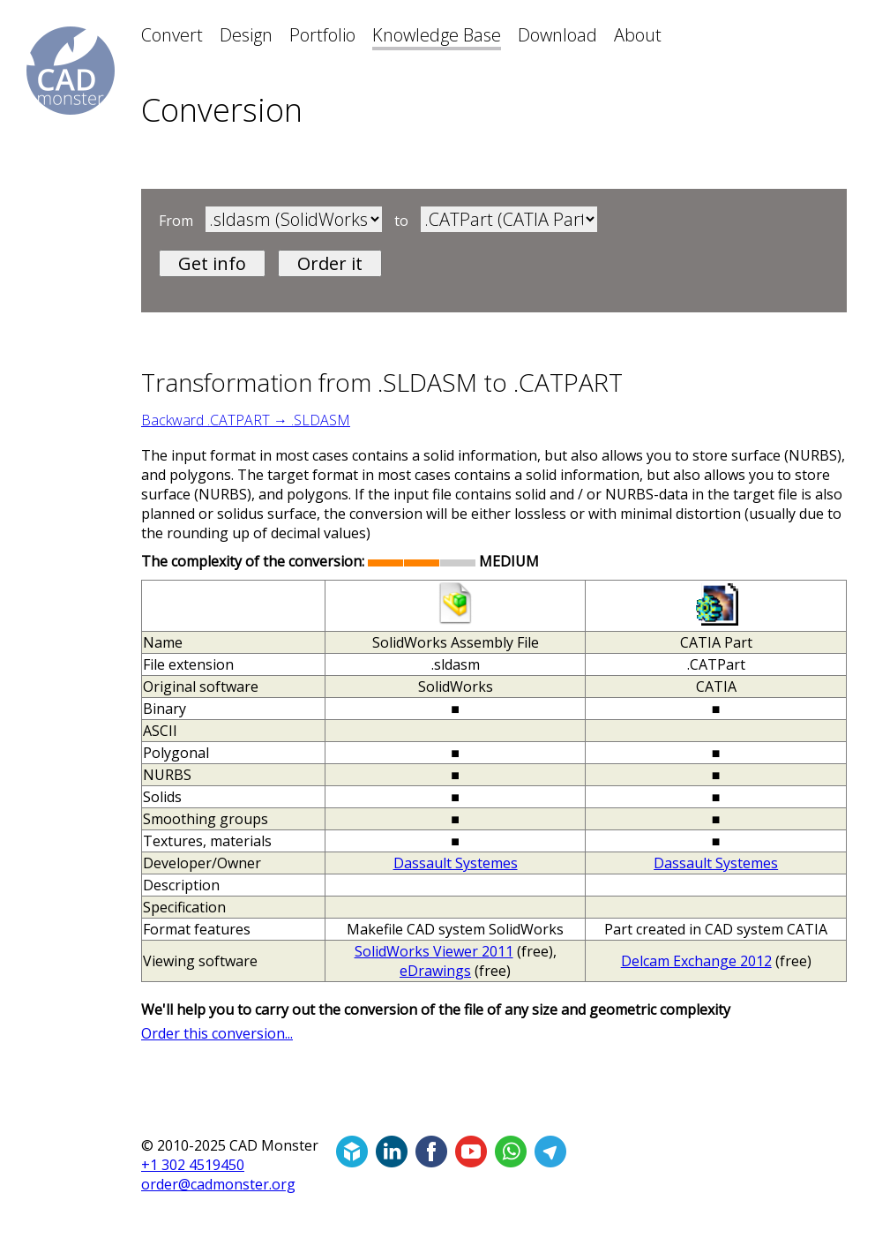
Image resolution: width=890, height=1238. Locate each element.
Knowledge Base (436, 35)
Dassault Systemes (455, 863)
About (638, 35)
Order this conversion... (217, 1033)
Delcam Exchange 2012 (696, 961)
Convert (172, 35)
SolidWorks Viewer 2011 (434, 951)
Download (557, 35)
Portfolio (322, 35)
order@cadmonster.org (218, 1184)
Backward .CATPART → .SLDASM (245, 420)
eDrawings (435, 970)
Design (246, 35)
